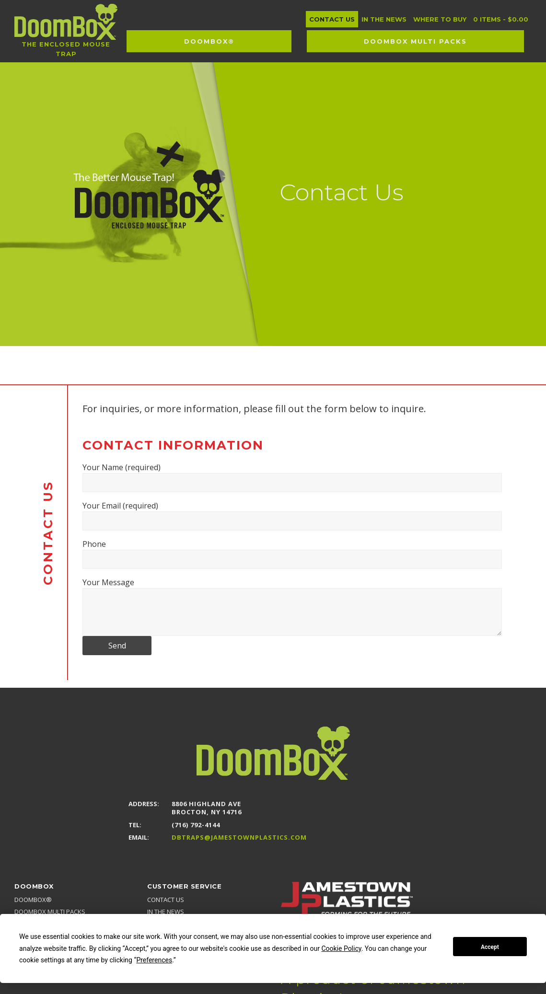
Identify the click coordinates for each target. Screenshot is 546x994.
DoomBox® (33, 899)
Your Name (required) (292, 477)
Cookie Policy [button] (341, 948)
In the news (165, 911)
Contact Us (165, 899)
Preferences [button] (154, 960)
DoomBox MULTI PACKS (49, 911)
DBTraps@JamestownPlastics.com (239, 837)
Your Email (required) (292, 515)
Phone (292, 554)
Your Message (292, 606)
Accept (490, 947)
